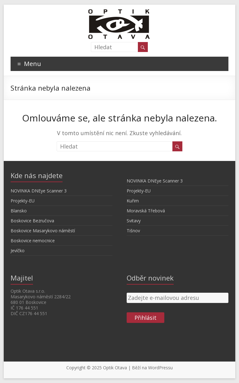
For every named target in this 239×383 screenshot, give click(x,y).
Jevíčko (18, 250)
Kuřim (133, 201)
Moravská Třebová (146, 211)
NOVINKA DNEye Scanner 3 (39, 191)
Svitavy (134, 221)
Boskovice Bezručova (32, 221)
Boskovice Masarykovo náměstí (43, 231)
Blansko (19, 211)
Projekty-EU (23, 201)
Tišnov (133, 231)
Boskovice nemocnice (33, 241)
